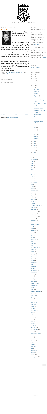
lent (32, 264)
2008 (34, 143)
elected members (35, 224)
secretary (33, 321)
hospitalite (33, 255)
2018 (32, 180)
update (32, 344)
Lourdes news (34, 270)
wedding (33, 354)
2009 (34, 141)
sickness (33, 323)
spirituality (33, 327)
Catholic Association (35, 67)
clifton (32, 214)
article (32, 188)
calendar (33, 197)
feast (32, 234)
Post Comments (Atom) (12, 117)
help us (32, 249)
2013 (34, 80)
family (32, 232)
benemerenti (34, 190)
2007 (34, 145)
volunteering (34, 346)
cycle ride (33, 218)
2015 (34, 76)
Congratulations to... (38, 108)
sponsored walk (34, 329)
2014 (34, 78)
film (32, 235)
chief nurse (33, 213)
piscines (33, 296)
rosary (32, 319)
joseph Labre (34, 262)
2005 (34, 150)
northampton (34, 285)
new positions (34, 277)
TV (32, 342)
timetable (33, 338)
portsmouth (33, 304)
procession (33, 310)
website (33, 352)
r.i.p (32, 312)
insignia (33, 256)
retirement (33, 316)
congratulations (34, 216)
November (36, 91)
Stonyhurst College (35, 333)
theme (32, 337)
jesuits (32, 260)
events (32, 228)
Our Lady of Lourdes (36, 291)
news (32, 279)
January (36, 138)
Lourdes (33, 268)
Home (15, 114)
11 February (34, 159)
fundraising (33, 239)
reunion (33, 317)
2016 (34, 74)
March (35, 134)
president (33, 308)
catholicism (33, 201)
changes (33, 203)
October (36, 93)
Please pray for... (37, 114)
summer (33, 335)
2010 (34, 87)
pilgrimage (33, 295)
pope (32, 300)
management (34, 272)
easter (32, 222)
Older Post (27, 114)
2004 (34, 152)
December (36, 89)
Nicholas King (34, 283)
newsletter (33, 281)
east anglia (33, 220)
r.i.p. (7, 73)
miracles (33, 274)
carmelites (33, 199)
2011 (34, 85)
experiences (33, 230)
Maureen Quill (37, 112)
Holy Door (33, 253)
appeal (32, 186)
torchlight (33, 340)
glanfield (33, 243)
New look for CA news (39, 106)
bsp (32, 195)
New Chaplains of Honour (39, 110)
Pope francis (34, 302)
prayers (32, 306)
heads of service (34, 247)
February (36, 136)
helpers (32, 251)
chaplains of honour (35, 205)
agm (32, 184)
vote (32, 348)
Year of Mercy (34, 357)
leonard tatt (33, 266)
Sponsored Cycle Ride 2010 (40, 103)
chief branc (33, 207)
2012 (34, 83)
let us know (41, 50)
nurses (32, 289)
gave (32, 241)
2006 (34, 147)
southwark (33, 325)
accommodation (34, 182)
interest (32, 258)
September (36, 95)
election (33, 226)
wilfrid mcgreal (34, 356)
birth (32, 192)
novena (32, 287)
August (36, 98)
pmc (32, 298)
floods (32, 237)
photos (32, 293)
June (35, 129)
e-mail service (42, 40)
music (32, 275)
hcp (32, 245)
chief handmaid (34, 211)
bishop (32, 194)
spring (32, 331)
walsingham (34, 350)
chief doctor (34, 209)
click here (36, 44)
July (35, 127)
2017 (32, 178)
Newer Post (3, 114)
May (35, 132)
